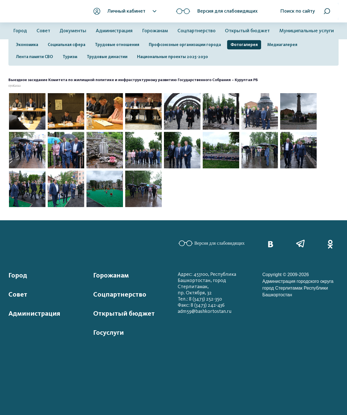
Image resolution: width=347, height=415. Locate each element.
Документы (73, 31)
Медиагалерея (282, 44)
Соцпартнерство (196, 31)
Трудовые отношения (117, 44)
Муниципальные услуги (306, 31)
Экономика (27, 44)
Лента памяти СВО (34, 56)
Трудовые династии (107, 56)
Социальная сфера (66, 44)
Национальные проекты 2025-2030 (172, 56)
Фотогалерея (244, 44)
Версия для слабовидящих (212, 243)
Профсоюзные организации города (185, 44)
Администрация (114, 31)
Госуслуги (108, 332)
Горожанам (155, 31)
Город (20, 31)
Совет (43, 31)
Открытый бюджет (247, 31)
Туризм (70, 56)
